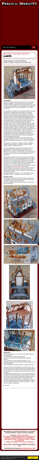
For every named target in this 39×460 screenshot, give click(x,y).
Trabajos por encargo (23, 439)
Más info (14, 458)
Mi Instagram (14, 441)
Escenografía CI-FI (30, 436)
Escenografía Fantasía (18, 436)
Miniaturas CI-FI (21, 438)
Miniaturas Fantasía (10, 438)
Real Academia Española (18, 167)
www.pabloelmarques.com (28, 448)
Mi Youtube (22, 441)
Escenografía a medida (10, 439)
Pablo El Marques (8, 54)
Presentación (25, 435)
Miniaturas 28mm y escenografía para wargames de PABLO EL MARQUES (20, 0)
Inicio (18, 435)
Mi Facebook (29, 441)
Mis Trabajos (17, 54)
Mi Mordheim (25, 54)
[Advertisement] (19, 25)
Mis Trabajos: (7, 436)
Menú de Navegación (9, 47)
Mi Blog (8, 441)
